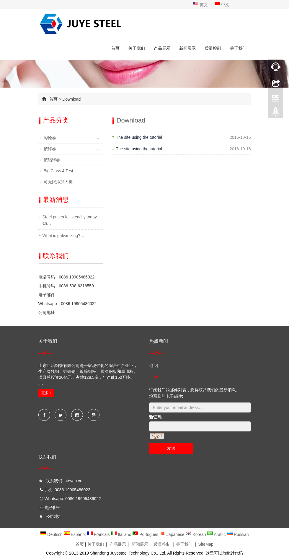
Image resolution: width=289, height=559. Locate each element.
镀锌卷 (50, 148)
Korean (196, 534)
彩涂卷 (50, 138)
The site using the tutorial (139, 137)
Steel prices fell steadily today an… (70, 220)
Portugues (145, 534)
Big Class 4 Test (58, 170)
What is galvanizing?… (63, 235)
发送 (171, 448)
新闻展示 (187, 48)
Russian (238, 534)
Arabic (217, 534)
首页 (115, 48)
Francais (99, 534)
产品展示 (162, 48)
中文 (222, 4)
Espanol (75, 534)
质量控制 (213, 48)
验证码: (156, 417)
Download (71, 99)
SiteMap (205, 544)
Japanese (172, 534)
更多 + (46, 393)
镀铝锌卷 (52, 159)
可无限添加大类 (58, 181)
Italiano (121, 534)
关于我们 (136, 48)
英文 (200, 4)
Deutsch (51, 534)
